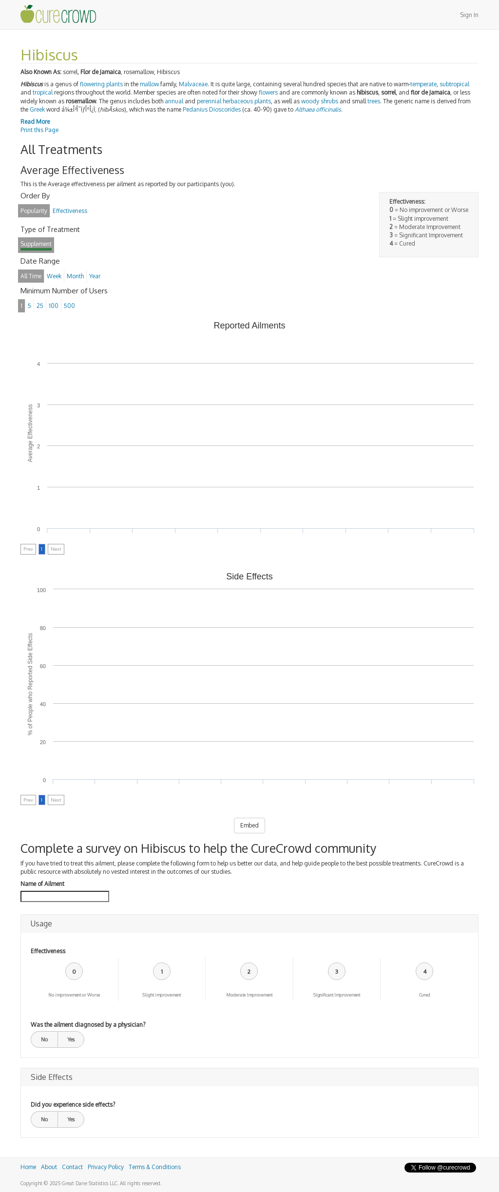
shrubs (329, 101)
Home (28, 1167)
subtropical (454, 84)
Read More (35, 121)
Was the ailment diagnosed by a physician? (88, 1024)
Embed (249, 825)
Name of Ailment (42, 883)
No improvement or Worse (74, 995)
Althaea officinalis (318, 109)
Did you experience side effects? (73, 1104)
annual (174, 101)
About (49, 1167)
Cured (424, 995)
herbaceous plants (247, 101)
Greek (37, 109)
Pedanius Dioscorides (212, 109)
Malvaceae (193, 84)
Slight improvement (161, 995)
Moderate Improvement (249, 995)
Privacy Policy (106, 1167)
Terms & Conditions (155, 1167)
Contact (72, 1167)
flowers (268, 92)
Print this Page (39, 130)
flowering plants (101, 84)
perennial (209, 101)
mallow (149, 84)
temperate (423, 84)
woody (310, 101)
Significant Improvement (336, 995)
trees (373, 101)
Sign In (469, 15)
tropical (43, 92)
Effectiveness (48, 951)
